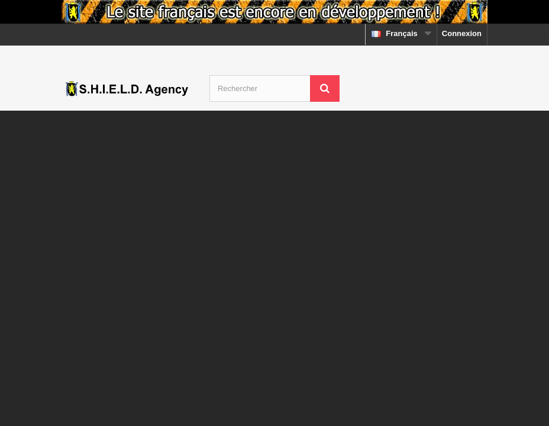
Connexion (462, 33)
